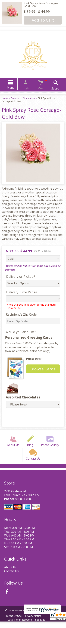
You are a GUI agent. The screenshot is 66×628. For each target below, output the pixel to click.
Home (5, 98)
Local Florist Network (20, 626)
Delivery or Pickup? (19, 276)
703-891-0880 (23, 505)
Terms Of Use (14, 622)
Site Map (42, 626)
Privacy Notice (34, 622)
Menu (14, 88)
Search (52, 88)
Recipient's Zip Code (19, 314)
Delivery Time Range (20, 292)
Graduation (29, 98)
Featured (15, 98)
